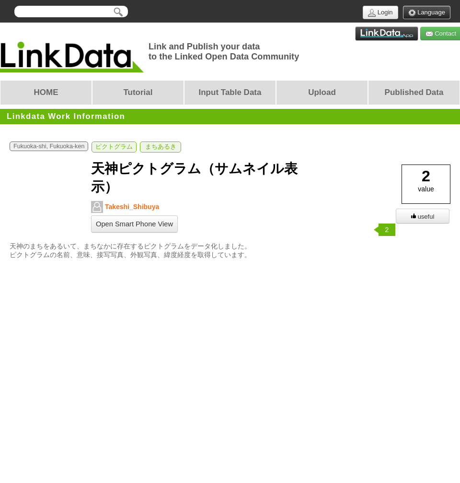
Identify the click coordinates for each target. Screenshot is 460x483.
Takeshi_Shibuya (125, 207)
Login (380, 13)
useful (423, 216)
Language (426, 13)
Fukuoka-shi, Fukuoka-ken (48, 146)
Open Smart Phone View (134, 224)
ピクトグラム (114, 146)
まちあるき (160, 146)
